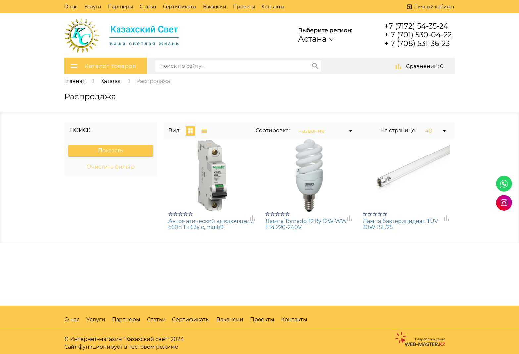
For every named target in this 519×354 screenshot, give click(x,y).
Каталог (111, 81)
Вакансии (214, 7)
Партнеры (120, 7)
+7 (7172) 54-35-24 (416, 26)
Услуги (92, 7)
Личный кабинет (434, 7)
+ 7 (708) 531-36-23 (417, 43)
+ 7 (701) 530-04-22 (418, 34)
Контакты (272, 7)
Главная (75, 81)
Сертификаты (179, 7)
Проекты (244, 7)
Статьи (148, 7)
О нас (71, 7)
